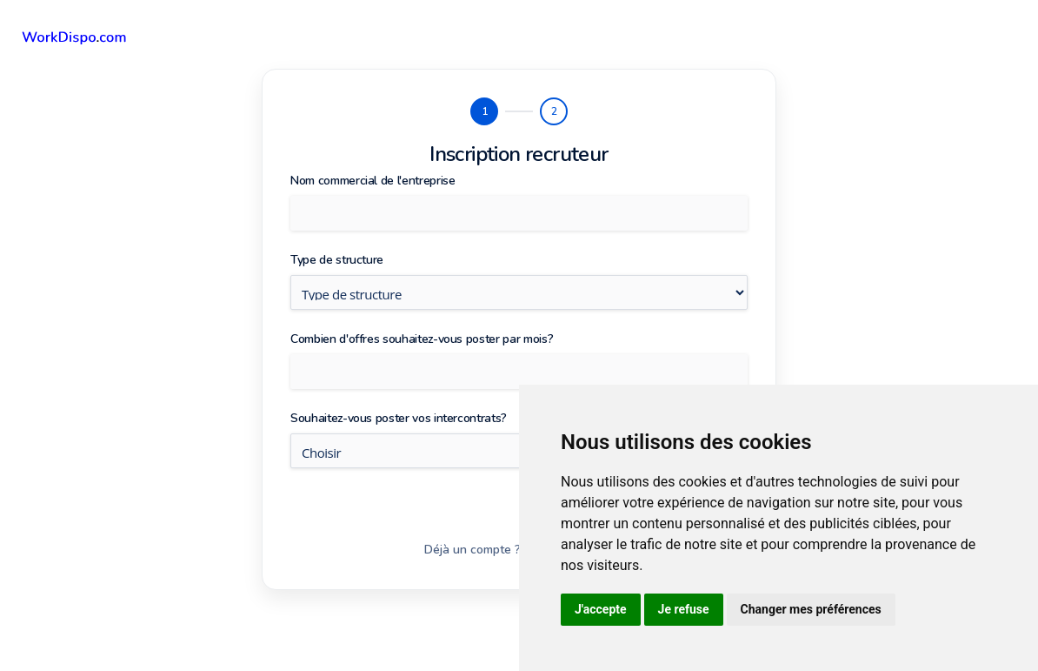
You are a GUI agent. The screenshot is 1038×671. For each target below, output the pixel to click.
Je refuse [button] (683, 609)
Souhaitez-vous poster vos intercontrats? (398, 418)
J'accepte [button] (601, 609)
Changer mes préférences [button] (811, 609)
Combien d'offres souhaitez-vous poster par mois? (421, 339)
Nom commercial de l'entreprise (373, 180)
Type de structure (336, 260)
